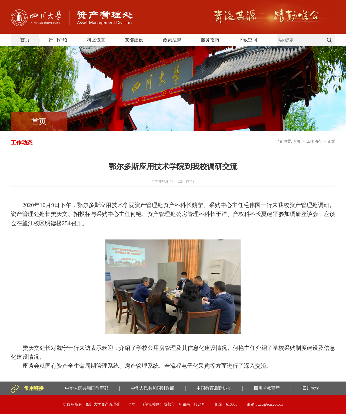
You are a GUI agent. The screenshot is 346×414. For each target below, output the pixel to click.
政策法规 (172, 39)
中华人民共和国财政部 (152, 388)
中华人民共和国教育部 (86, 388)
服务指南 (210, 39)
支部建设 (134, 39)
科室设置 (96, 39)
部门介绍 (58, 39)
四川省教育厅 (267, 388)
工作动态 (314, 141)
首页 (24, 39)
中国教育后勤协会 (214, 388)
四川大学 (311, 388)
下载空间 (248, 39)
